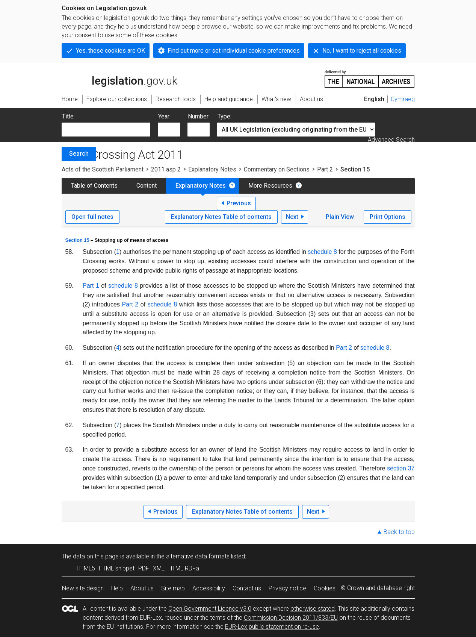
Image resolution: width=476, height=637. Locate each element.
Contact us (247, 588)
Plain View (340, 216)
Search (79, 153)
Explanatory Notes (212, 169)
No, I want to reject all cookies (361, 50)
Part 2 (325, 169)
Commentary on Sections (277, 169)
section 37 (400, 468)
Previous (239, 203)
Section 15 (77, 240)
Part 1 (91, 285)
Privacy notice (287, 588)
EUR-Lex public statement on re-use (272, 626)
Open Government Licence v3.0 (209, 608)
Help (117, 588)
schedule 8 (322, 252)
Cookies (324, 588)
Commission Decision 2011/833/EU (291, 617)
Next (292, 216)
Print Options (387, 216)
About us (142, 588)
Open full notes (92, 216)
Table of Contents (94, 185)
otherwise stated (312, 608)
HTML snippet (116, 568)
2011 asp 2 (166, 169)
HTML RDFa (183, 568)
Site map (173, 588)
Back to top (399, 531)
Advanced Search (391, 139)
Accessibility (208, 588)
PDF (143, 568)
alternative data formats (198, 556)
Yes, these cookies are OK (110, 50)
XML (159, 568)
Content (146, 185)
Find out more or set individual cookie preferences (234, 50)
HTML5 (86, 568)
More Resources (270, 185)
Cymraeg (403, 99)
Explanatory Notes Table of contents (221, 216)
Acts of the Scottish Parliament (103, 169)
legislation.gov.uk (119, 78)
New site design (83, 588)
